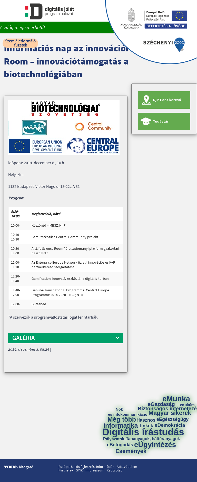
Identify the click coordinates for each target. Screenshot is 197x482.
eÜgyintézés (155, 444)
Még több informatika (120, 422)
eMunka (176, 399)
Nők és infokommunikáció (127, 411)
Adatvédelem (127, 467)
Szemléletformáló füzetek (20, 43)
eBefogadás (120, 444)
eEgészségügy (172, 419)
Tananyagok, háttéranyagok (153, 439)
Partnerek (65, 470)
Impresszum (94, 470)
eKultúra (187, 405)
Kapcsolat (114, 470)
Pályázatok (113, 439)
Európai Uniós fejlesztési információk (86, 467)
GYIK (79, 470)
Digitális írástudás (143, 432)
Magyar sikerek (170, 413)
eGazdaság (161, 404)
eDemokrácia (170, 425)
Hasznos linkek (147, 423)
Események (130, 451)
